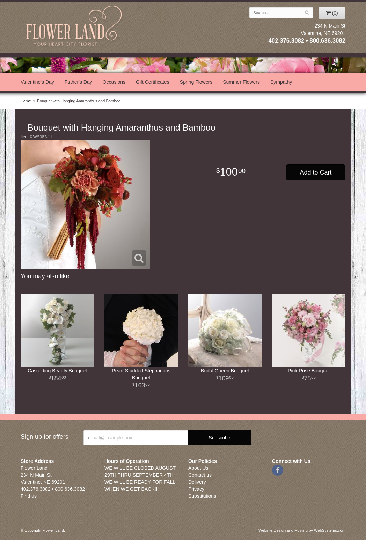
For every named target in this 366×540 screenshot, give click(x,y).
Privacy (196, 489)
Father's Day (78, 82)
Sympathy (281, 82)
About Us (198, 468)
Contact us (200, 475)
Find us (29, 496)
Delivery (197, 482)
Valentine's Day (37, 82)
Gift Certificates (152, 82)
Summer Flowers (241, 82)
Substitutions (202, 496)
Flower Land (75, 26)
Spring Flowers (196, 82)
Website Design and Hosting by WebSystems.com (301, 530)
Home (26, 101)
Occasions (114, 82)
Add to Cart (315, 172)
